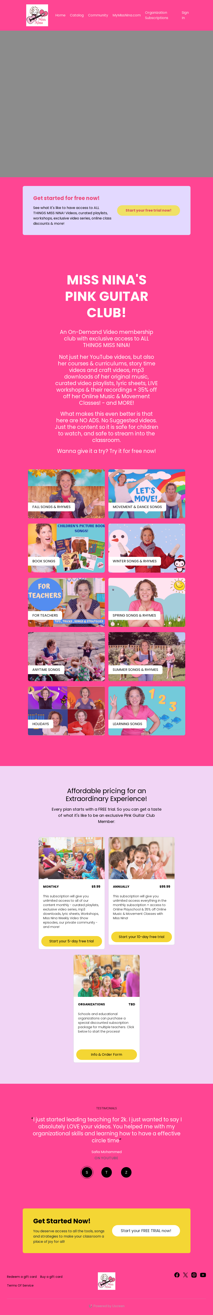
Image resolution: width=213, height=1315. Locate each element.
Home (60, 15)
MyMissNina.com (127, 15)
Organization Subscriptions (156, 15)
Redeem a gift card (22, 1277)
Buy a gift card (51, 1277)
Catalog (77, 15)
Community (98, 15)
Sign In (185, 15)
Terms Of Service (20, 1285)
